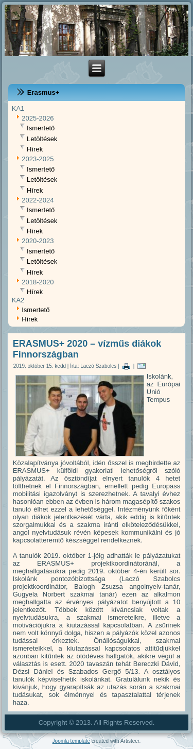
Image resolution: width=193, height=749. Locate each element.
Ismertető (41, 128)
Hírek (35, 149)
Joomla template (71, 741)
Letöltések (42, 139)
